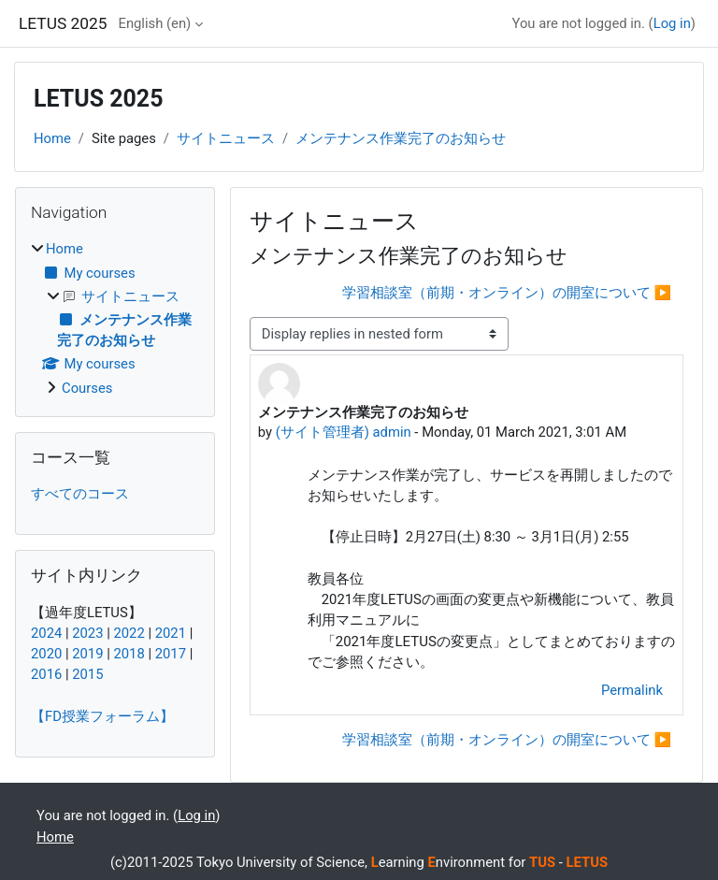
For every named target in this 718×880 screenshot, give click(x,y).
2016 (46, 674)
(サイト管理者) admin (343, 432)
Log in (672, 23)
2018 (128, 653)
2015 (87, 674)
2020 (46, 653)
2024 (46, 633)
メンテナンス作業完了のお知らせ (400, 138)
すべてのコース (80, 493)
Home (52, 138)
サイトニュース (226, 138)
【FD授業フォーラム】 (102, 716)
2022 (128, 633)
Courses (87, 388)
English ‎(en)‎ (154, 23)
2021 (170, 633)
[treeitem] (115, 318)
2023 (87, 633)
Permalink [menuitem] (632, 690)
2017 (170, 653)
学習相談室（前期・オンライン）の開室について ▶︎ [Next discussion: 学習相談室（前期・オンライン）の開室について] (506, 292)
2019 (87, 653)
